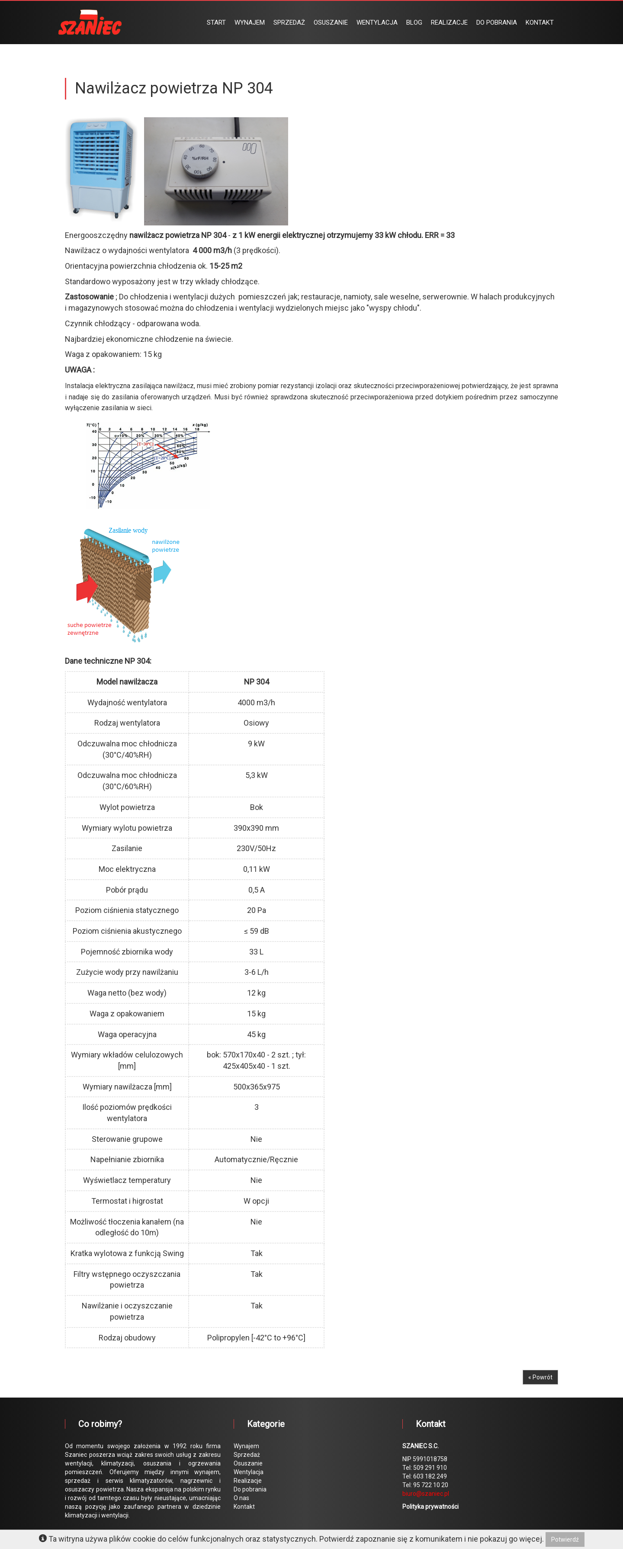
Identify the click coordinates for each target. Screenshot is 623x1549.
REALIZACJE (449, 22)
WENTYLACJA (377, 22)
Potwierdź (565, 1539)
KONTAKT (540, 22)
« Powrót (540, 1377)
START (216, 22)
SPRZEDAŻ (289, 22)
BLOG (414, 22)
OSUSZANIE (331, 22)
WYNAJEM (249, 22)
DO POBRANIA (496, 22)
